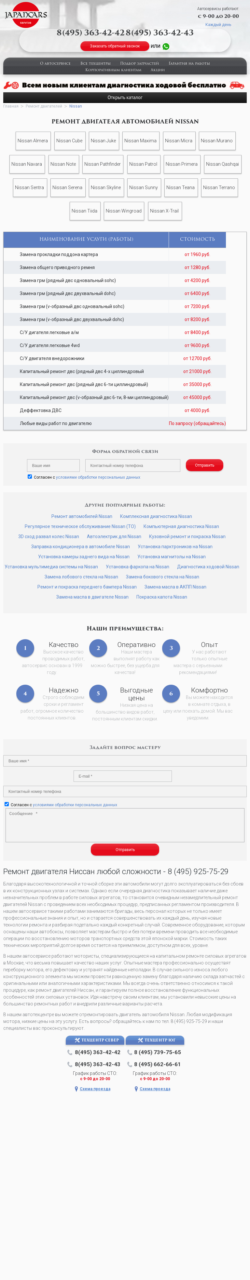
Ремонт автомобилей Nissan (81, 516)
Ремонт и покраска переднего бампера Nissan (87, 586)
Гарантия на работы (189, 64)
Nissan (75, 106)
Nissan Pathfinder (102, 164)
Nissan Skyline (106, 187)
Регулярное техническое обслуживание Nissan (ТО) (80, 526)
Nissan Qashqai (222, 164)
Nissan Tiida (84, 210)
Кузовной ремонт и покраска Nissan (187, 536)
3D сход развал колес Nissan (48, 536)
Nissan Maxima (140, 140)
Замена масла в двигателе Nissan (92, 597)
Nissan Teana (180, 187)
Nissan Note (63, 164)
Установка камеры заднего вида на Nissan (84, 556)
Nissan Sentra (29, 187)
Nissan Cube (69, 140)
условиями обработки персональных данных (98, 477)
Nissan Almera (33, 140)
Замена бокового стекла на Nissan (162, 576)
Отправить (204, 465)
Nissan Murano (217, 140)
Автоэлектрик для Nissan (114, 536)
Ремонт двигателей (44, 106)
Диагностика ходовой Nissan (208, 566)
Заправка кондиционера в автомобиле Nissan (80, 546)
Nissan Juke (103, 140)
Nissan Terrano (219, 187)
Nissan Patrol (143, 164)
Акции (158, 70)
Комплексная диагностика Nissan (156, 516)
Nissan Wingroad (124, 210)
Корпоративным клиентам (113, 70)
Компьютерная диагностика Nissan (181, 526)
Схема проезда (95, 1089)
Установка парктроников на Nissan (175, 546)
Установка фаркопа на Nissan (137, 566)
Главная (11, 106)
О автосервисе (55, 64)
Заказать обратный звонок (115, 46)
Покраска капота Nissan (161, 597)
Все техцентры (95, 64)
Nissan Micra (178, 140)
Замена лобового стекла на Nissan (81, 576)
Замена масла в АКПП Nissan (175, 586)
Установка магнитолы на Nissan (171, 556)
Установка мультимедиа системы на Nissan (51, 566)
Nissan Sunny (143, 187)
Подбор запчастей (139, 64)
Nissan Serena (67, 187)
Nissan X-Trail (164, 210)
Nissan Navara (26, 164)
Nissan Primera (182, 164)
